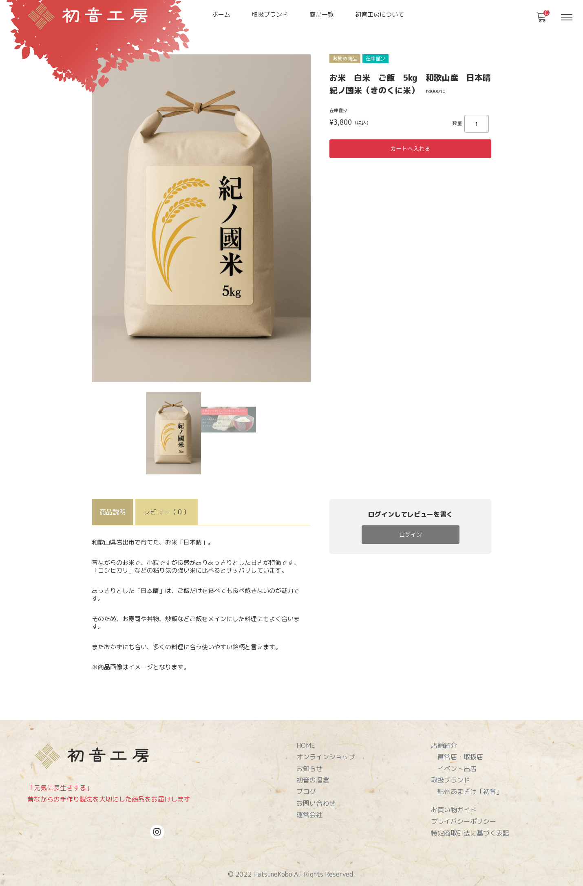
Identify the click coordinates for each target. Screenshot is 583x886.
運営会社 (309, 806)
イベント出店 (457, 764)
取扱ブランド (270, 14)
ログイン (410, 533)
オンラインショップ (325, 754)
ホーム (221, 14)
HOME (305, 744)
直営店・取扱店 (460, 754)
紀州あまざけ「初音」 (470, 785)
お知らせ (309, 764)
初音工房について (379, 14)
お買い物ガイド (454, 802)
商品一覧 (321, 14)
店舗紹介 (444, 744)
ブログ (306, 785)
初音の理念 (312, 775)
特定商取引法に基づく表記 (470, 823)
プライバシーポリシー (463, 813)
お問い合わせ (316, 796)
